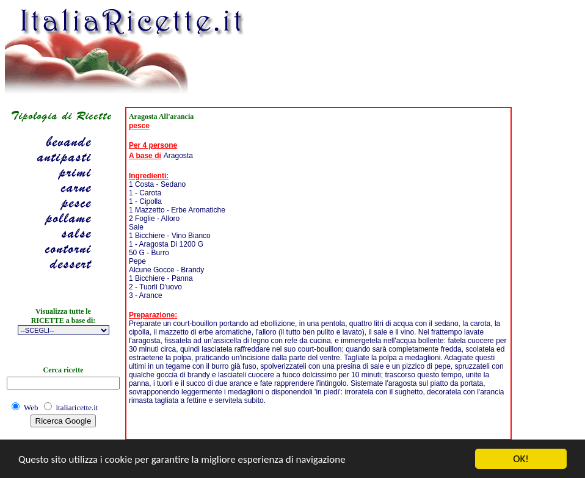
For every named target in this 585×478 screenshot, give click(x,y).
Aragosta (178, 155)
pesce (139, 125)
